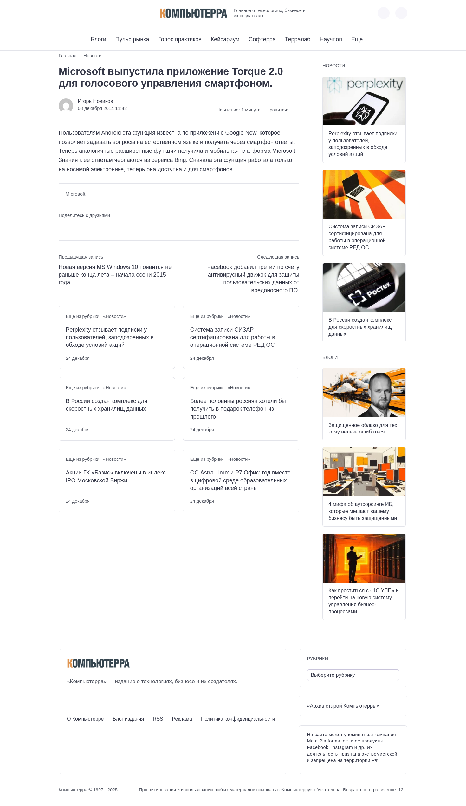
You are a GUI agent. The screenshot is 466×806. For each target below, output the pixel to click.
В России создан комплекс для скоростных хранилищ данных (106, 405)
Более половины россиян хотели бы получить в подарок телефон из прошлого (238, 409)
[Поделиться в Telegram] (75, 227)
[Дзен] (98, 13)
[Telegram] (86, 13)
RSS (158, 719)
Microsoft (76, 194)
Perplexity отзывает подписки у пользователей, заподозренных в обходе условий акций (110, 337)
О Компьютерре (85, 719)
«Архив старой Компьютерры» (343, 706)
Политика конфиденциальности (238, 719)
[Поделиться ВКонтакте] (63, 227)
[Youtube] (75, 13)
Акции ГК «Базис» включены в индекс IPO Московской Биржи (116, 476)
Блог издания (128, 719)
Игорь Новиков (95, 101)
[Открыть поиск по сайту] (401, 13)
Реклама (182, 719)
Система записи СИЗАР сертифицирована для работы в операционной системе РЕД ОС (232, 337)
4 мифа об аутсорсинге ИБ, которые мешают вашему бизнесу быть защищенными (362, 511)
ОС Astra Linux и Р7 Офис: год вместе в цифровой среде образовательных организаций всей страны (240, 480)
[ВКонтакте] (63, 13)
